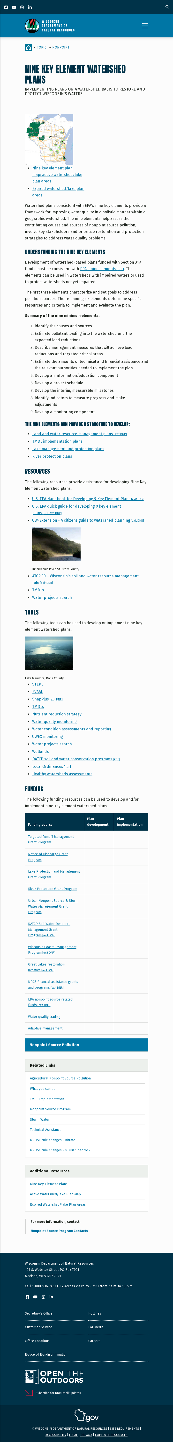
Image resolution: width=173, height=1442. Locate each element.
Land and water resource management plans (79, 434)
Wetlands (40, 751)
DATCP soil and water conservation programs (76, 759)
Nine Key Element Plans (49, 1184)
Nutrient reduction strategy (57, 714)
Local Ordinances (51, 766)
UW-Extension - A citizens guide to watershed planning (88, 520)
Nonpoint (60, 47)
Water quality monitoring (54, 721)
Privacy (86, 1435)
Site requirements (124, 1428)
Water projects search (52, 597)
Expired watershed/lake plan (58, 188)
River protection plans (52, 456)
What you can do (42, 1089)
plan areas (41, 181)
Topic (41, 47)
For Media (95, 1327)
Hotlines (94, 1313)
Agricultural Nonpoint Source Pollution (60, 1078)
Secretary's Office (39, 1313)
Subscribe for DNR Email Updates (58, 1393)
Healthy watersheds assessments (62, 774)
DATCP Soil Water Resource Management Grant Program (49, 929)
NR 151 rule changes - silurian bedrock (60, 1150)
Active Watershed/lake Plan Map (55, 1194)
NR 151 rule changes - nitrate (52, 1140)
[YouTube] (14, 8)
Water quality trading (44, 1017)
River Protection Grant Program (52, 889)
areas (37, 195)
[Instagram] (22, 8)
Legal (73, 1435)
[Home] (28, 47)
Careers (94, 1341)
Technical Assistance (45, 1130)
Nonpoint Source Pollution (54, 1045)
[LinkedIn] (30, 8)
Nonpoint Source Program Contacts (59, 1231)
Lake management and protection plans (68, 449)
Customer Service (38, 1327)
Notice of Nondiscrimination (46, 1354)
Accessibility (55, 1435)
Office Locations (37, 1341)
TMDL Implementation (47, 1099)
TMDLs (38, 590)
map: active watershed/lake (57, 174)
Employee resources (111, 1435)
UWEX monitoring (47, 736)
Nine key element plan (52, 168)
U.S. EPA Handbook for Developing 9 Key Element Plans (88, 499)
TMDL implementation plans (57, 441)
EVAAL (37, 691)
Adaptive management (45, 1028)
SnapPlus (47, 699)
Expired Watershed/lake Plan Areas (58, 1205)
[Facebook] (6, 8)
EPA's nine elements (102, 268)
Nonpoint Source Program (50, 1109)
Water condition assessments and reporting (71, 729)
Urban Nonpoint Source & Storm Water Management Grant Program (53, 906)
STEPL (37, 684)
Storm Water (40, 1120)
